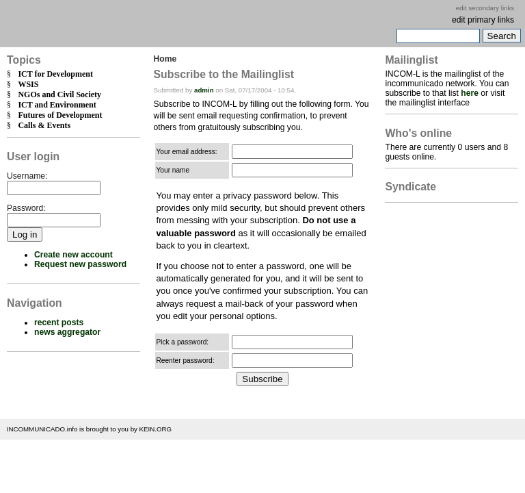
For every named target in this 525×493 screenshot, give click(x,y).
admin (204, 90)
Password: (26, 208)
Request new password (80, 264)
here (470, 93)
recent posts (58, 322)
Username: (27, 176)
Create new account (73, 255)
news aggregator (67, 332)
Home (165, 59)
